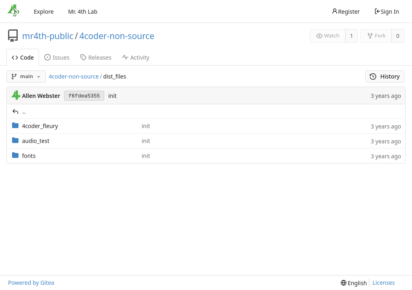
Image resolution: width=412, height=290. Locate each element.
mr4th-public (47, 36)
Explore (44, 11)
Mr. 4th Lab (82, 11)
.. (24, 111)
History (385, 76)
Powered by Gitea (31, 282)
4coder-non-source (116, 36)
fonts (29, 156)
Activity (135, 57)
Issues (56, 57)
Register (346, 11)
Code (23, 57)
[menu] (354, 283)
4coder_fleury (40, 126)
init (112, 95)
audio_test (35, 141)
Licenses (384, 282)
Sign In (386, 11)
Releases (95, 57)
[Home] (13, 11)
